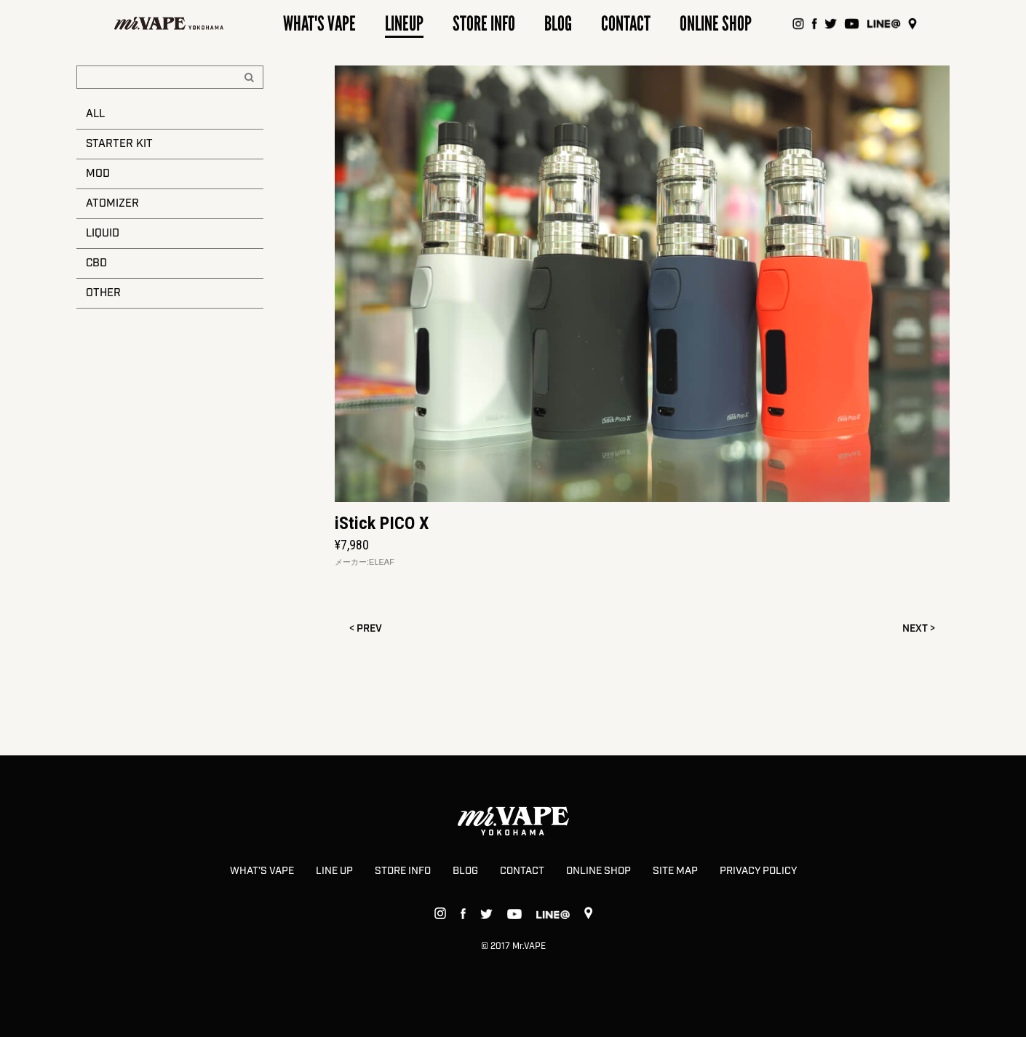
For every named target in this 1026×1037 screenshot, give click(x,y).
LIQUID (102, 233)
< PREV (365, 628)
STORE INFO (403, 871)
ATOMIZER (112, 203)
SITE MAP (675, 871)
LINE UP (334, 871)
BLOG (465, 871)
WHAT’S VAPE (262, 871)
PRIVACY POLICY (758, 871)
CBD (96, 263)
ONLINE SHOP (598, 871)
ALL (95, 114)
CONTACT (522, 871)
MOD (98, 174)
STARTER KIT (119, 144)
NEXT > (918, 628)
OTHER (103, 293)
